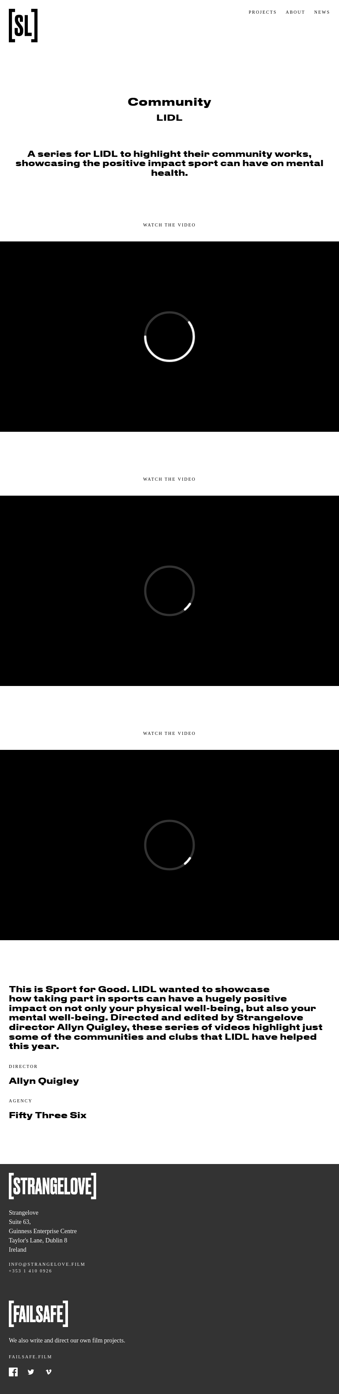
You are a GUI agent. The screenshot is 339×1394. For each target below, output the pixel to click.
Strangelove (23, 25)
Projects (263, 12)
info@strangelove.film (47, 1264)
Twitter (30, 1372)
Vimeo (48, 1372)
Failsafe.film (30, 1356)
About (295, 12)
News (322, 12)
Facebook (13, 1372)
